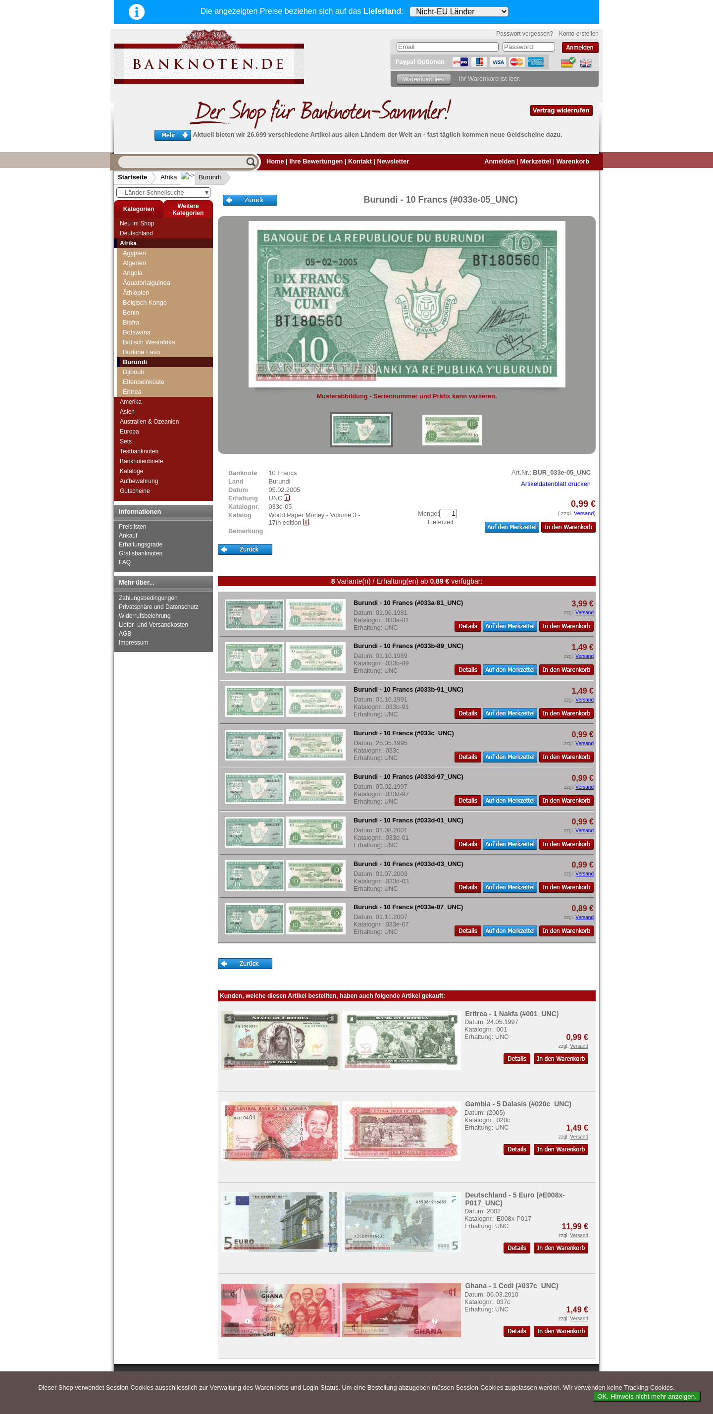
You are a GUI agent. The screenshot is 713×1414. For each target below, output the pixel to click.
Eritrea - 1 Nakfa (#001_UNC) (512, 1014)
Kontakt (360, 161)
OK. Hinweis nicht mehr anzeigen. (647, 1396)
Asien (127, 411)
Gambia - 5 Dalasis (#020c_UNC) (518, 1104)
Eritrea (132, 391)
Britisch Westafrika (149, 342)
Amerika (131, 401)
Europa (129, 431)
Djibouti (133, 372)
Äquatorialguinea (146, 282)
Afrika (168, 177)
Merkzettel (536, 161)
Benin (131, 312)
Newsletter (393, 161)
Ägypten (134, 253)
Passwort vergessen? (524, 33)
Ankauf (128, 535)
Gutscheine (135, 491)
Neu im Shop (137, 223)
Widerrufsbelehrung (145, 615)
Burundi (202, 177)
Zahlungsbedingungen (148, 598)
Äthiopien (136, 292)
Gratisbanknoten (140, 553)
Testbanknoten (139, 451)
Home (275, 161)
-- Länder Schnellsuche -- (164, 192)
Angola (133, 272)
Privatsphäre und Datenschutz (159, 606)
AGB (125, 633)
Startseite (132, 177)
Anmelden (499, 161)
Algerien (134, 263)
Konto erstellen (579, 33)
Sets (126, 441)
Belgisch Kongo (145, 302)
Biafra (131, 322)
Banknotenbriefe (141, 461)
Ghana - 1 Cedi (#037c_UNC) (511, 1286)
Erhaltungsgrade (140, 544)
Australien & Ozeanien (149, 421)
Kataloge (131, 471)
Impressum (133, 642)
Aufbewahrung (139, 481)
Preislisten (132, 526)
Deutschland (136, 233)
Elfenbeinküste (143, 381)
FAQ (125, 562)
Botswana (137, 332)
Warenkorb (573, 161)
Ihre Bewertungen (316, 161)
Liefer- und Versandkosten (153, 624)
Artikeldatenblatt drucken (556, 484)
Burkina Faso (141, 352)
